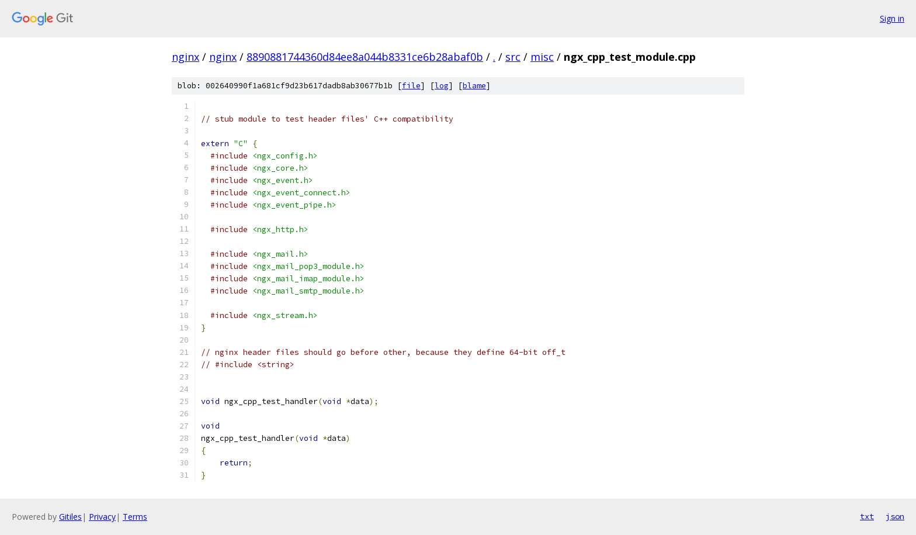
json (895, 516)
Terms (135, 516)
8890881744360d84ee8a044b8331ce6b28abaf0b (365, 57)
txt (867, 516)
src (513, 57)
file (411, 86)
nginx (185, 57)
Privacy (102, 516)
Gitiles (70, 516)
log (442, 86)
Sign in (892, 18)
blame (474, 86)
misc (542, 57)
